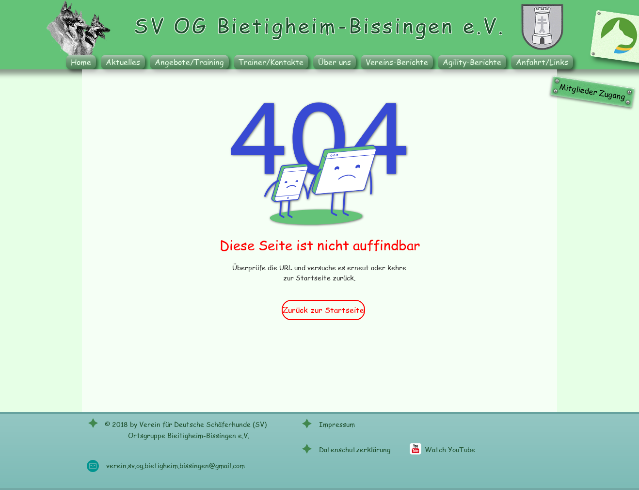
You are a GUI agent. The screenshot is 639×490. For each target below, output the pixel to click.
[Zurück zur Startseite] (323, 310)
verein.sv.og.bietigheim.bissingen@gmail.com (175, 465)
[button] (189, 62)
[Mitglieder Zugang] (592, 91)
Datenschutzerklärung (354, 449)
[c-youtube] (415, 449)
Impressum (337, 424)
